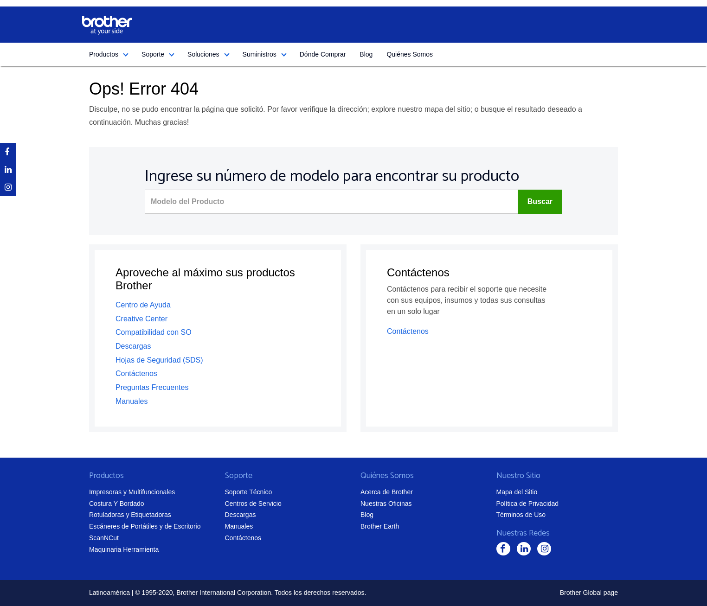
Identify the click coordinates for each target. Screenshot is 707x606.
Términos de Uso (521, 514)
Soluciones (203, 54)
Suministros (259, 54)
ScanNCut (104, 538)
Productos (103, 54)
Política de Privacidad (527, 503)
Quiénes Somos (409, 54)
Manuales (132, 401)
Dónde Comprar (323, 54)
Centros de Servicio (253, 503)
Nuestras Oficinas (385, 503)
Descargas (133, 346)
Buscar (540, 201)
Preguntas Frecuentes (152, 387)
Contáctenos (136, 373)
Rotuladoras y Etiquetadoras (130, 514)
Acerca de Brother (386, 492)
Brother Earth (379, 526)
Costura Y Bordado (116, 503)
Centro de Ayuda (143, 305)
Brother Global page (589, 592)
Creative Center (141, 319)
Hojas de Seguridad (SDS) (159, 360)
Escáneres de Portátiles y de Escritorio (144, 526)
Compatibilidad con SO (154, 332)
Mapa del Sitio (517, 492)
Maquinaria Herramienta (124, 549)
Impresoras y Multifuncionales (132, 492)
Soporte (152, 54)
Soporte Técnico (248, 492)
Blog (366, 54)
